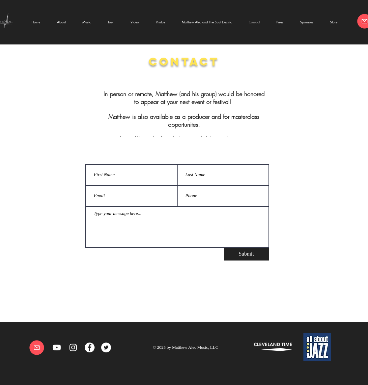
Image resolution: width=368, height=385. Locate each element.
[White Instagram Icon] (73, 347)
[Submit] (246, 254)
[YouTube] (57, 347)
